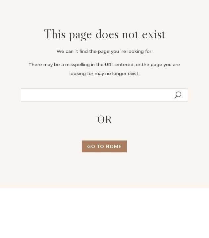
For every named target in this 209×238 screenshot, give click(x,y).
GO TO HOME (104, 146)
